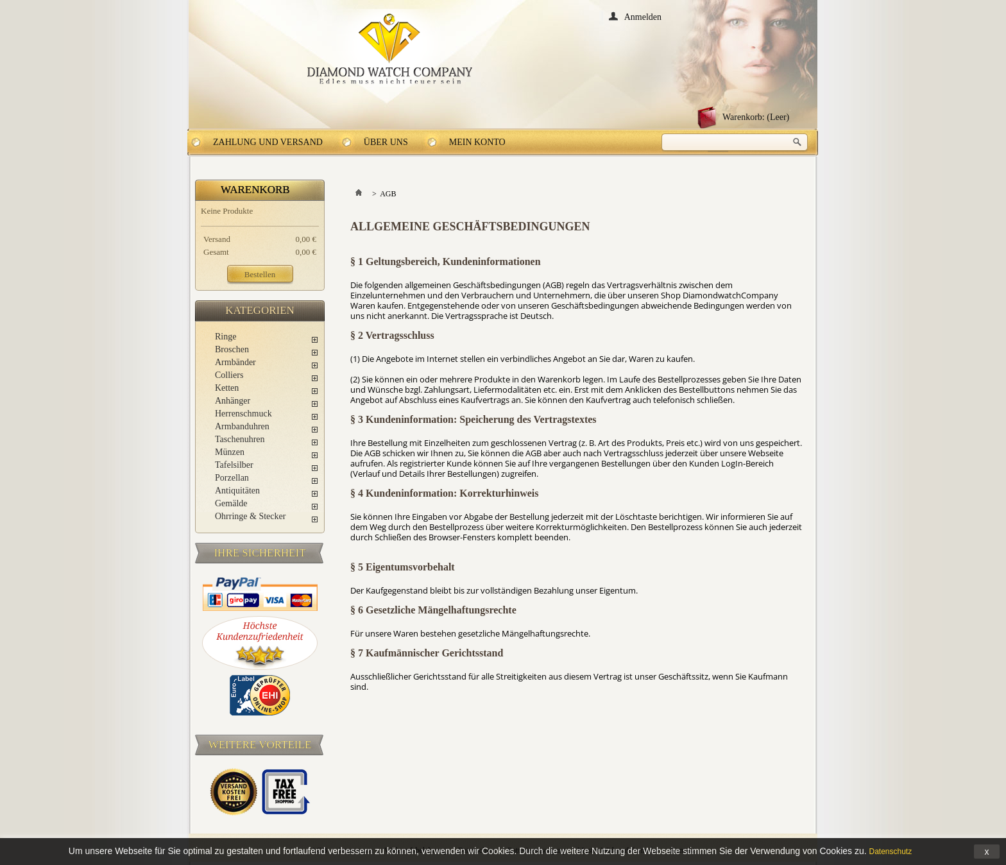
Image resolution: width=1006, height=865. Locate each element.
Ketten (227, 388)
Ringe (225, 336)
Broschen (232, 349)
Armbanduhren (242, 426)
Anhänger (232, 401)
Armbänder (235, 362)
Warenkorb (255, 190)
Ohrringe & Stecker (250, 516)
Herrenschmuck (243, 413)
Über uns (386, 142)
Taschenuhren (240, 439)
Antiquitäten (237, 490)
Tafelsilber (234, 465)
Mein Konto (477, 142)
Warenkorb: (755, 117)
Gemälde (231, 503)
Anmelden (642, 16)
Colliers (229, 375)
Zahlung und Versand (268, 142)
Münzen (229, 452)
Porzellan (232, 478)
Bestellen (259, 274)
